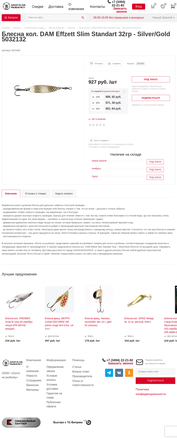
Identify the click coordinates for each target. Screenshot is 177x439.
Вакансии (32, 385)
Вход (139, 6)
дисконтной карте (112, 91)
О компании (76, 6)
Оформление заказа (55, 369)
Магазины (32, 389)
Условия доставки (52, 386)
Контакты (97, 6)
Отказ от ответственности (83, 383)
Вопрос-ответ (81, 371)
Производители (82, 376)
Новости (31, 375)
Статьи (76, 366)
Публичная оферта (53, 404)
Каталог (13, 17)
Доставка (56, 6)
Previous (166, 273)
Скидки (37, 6)
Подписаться (155, 380)
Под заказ (155, 162)
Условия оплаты (51, 377)
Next (172, 273)
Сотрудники (33, 380)
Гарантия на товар (54, 395)
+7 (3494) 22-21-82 (118, 3)
